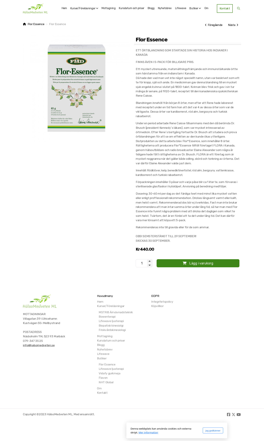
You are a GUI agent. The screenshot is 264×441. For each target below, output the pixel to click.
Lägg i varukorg (198, 263)
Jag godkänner (168, 430)
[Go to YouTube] (238, 414)
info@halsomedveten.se (39, 345)
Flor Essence (36, 24)
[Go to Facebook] (228, 414)
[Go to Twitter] (233, 414)
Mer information (103, 432)
